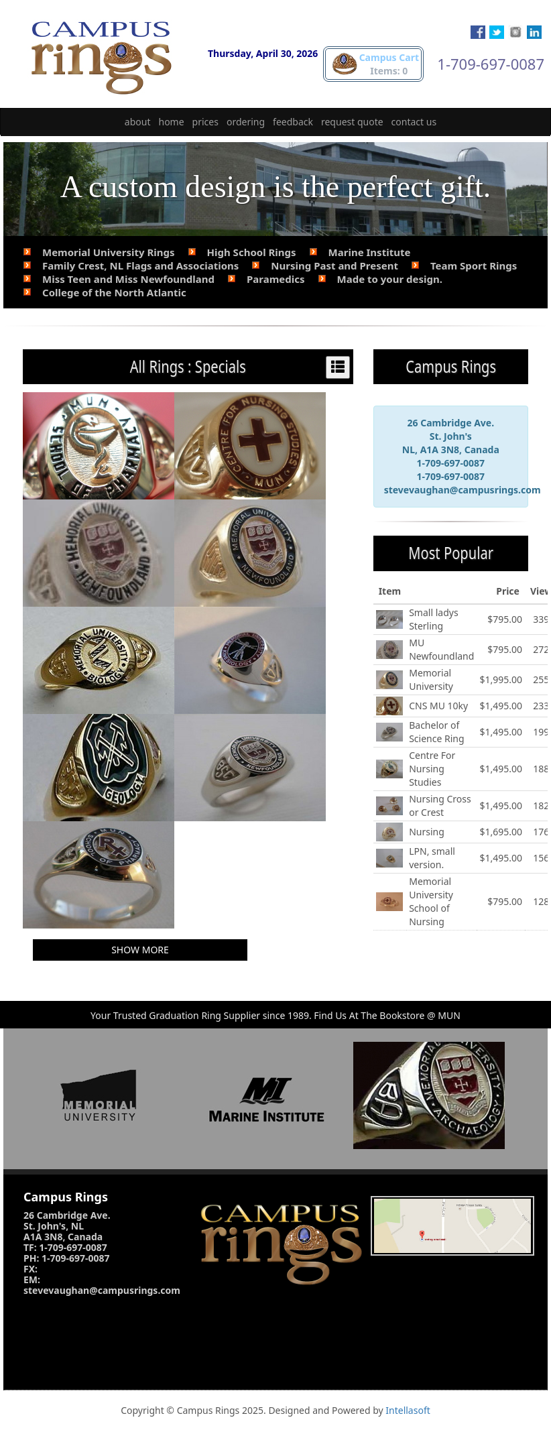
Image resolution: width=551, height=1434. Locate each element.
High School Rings (251, 252)
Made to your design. (389, 279)
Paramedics (276, 279)
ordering (246, 121)
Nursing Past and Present (334, 265)
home (171, 121)
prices (205, 121)
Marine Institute (369, 252)
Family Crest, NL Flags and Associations (140, 265)
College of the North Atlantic (114, 292)
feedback (293, 121)
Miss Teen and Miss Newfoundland (128, 279)
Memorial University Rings (108, 252)
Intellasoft (407, 1410)
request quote (352, 121)
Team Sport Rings (473, 265)
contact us (414, 121)
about (138, 121)
